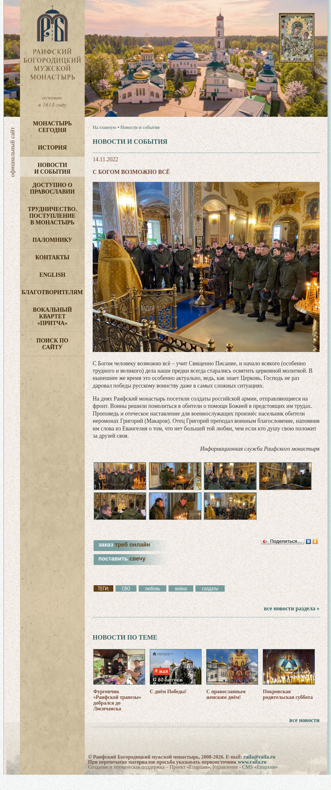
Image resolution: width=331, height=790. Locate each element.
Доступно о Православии (52, 188)
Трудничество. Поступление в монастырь (52, 216)
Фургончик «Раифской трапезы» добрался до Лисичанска (117, 715)
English (52, 275)
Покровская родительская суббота (288, 709)
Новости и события (52, 168)
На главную (104, 127)
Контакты (52, 257)
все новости (304, 735)
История (52, 147)
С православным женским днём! (226, 709)
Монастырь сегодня (52, 126)
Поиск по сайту (52, 343)
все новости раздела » (291, 624)
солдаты (210, 604)
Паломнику (52, 240)
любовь (152, 604)
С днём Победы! (168, 706)
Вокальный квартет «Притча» (52, 316)
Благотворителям (52, 292)
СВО (126, 604)
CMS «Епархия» (259, 782)
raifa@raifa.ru (259, 772)
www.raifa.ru (252, 777)
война (181, 604)
